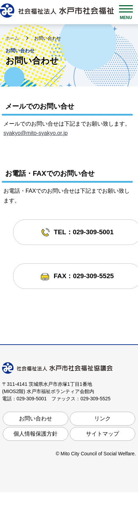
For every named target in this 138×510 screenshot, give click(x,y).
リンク (102, 418)
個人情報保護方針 (35, 434)
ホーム (13, 38)
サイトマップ (102, 434)
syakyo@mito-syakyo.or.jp (35, 133)
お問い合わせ (35, 418)
